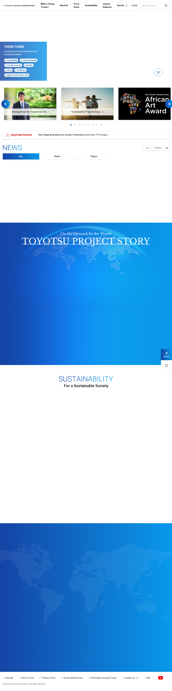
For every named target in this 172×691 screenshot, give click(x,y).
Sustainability (11, 60)
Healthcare (20, 70)
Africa (8, 70)
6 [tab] (92, 125)
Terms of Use (27, 678)
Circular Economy (13, 65)
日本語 (134, 5)
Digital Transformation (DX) (16, 75)
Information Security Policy (103, 678)
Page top (166, 365)
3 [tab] (79, 125)
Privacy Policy (49, 678)
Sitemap (9, 678)
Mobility (29, 65)
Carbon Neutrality (28, 60)
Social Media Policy (73, 678)
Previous (5, 104)
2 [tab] (75, 125)
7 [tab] (96, 125)
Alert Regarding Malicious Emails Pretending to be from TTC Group (72, 134)
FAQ (148, 678)
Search (166, 5)
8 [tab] (101, 125)
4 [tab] (83, 125)
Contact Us (129, 678)
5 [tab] (88, 125)
